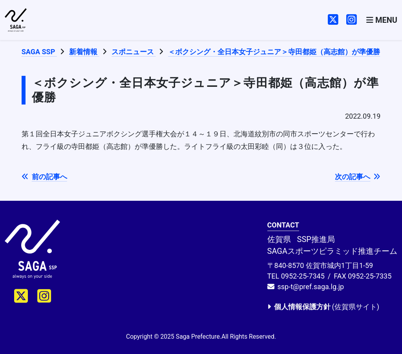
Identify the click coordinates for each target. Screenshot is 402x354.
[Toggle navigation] (381, 20)
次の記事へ (357, 176)
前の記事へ (44, 176)
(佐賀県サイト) (323, 307)
